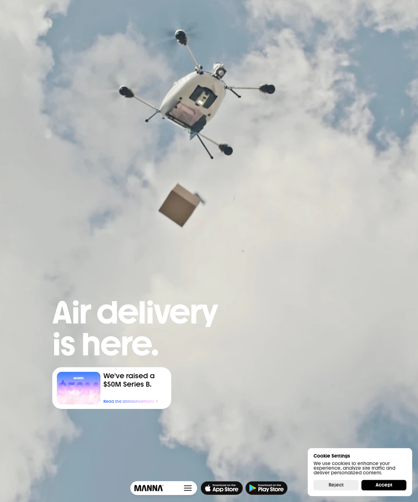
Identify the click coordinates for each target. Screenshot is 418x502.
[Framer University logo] (148, 488)
